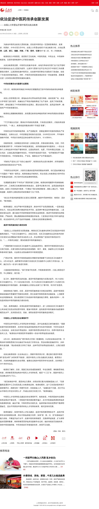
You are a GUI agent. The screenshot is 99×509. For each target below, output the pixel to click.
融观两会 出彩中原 (91, 105)
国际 (50, 3)
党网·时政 (10, 3)
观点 (42, 3)
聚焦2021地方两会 (77, 105)
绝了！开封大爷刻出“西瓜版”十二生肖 (84, 161)
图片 (69, 3)
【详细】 (26, 487)
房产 (76, 3)
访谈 (46, 3)
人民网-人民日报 (23, 33)
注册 (96, 3)
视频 (65, 3)
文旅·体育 (31, 3)
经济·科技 (17, 3)
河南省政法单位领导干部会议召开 (81, 51)
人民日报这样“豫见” (77, 117)
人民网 (19, 10)
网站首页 (3, 3)
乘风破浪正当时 (91, 117)
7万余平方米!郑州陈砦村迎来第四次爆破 (83, 73)
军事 (54, 3)
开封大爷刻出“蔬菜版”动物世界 (82, 164)
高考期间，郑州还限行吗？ (79, 64)
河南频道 (26, 10)
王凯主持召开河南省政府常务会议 (81, 54)
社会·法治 (24, 3)
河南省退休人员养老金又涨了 (80, 60)
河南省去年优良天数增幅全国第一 (81, 58)
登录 (93, 3)
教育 (73, 3)
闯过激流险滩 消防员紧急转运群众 (83, 157)
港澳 (58, 3)
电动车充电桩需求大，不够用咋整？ (82, 76)
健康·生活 (37, 3)
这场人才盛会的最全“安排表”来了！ (82, 79)
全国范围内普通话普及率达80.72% (81, 70)
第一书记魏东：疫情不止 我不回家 (84, 190)
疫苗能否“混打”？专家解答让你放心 (82, 67)
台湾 (61, 3)
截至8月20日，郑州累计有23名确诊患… (86, 194)
